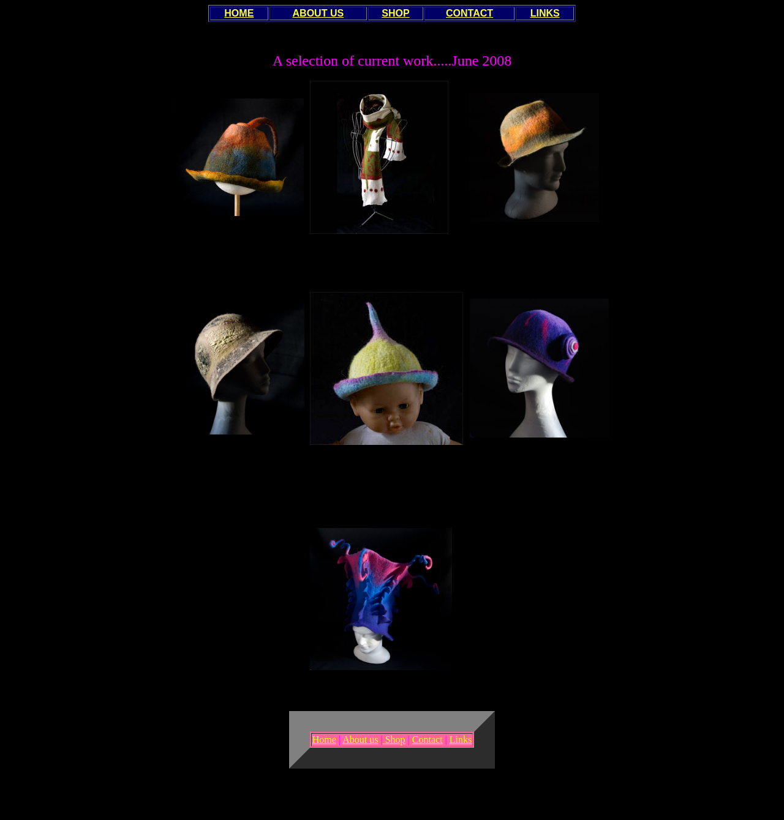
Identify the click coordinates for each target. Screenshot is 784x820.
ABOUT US (318, 13)
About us (360, 739)
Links (461, 739)
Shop (394, 739)
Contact (427, 739)
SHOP (395, 13)
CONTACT (469, 13)
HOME (239, 13)
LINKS (545, 13)
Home (324, 739)
